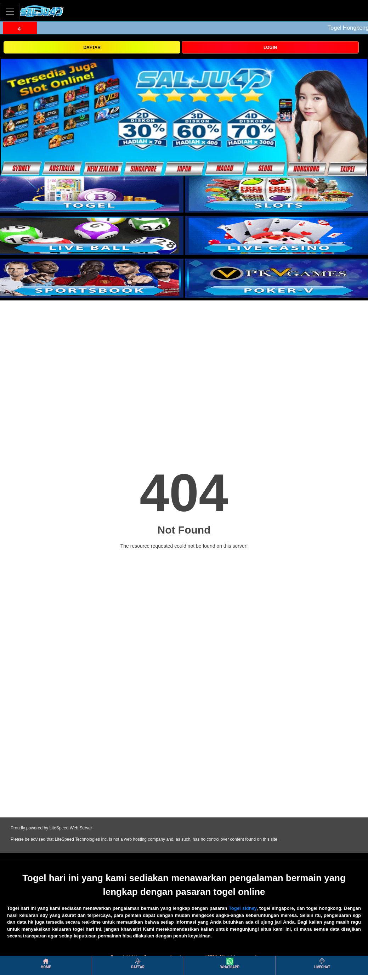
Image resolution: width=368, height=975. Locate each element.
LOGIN (270, 47)
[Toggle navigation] (10, 11)
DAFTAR (91, 47)
